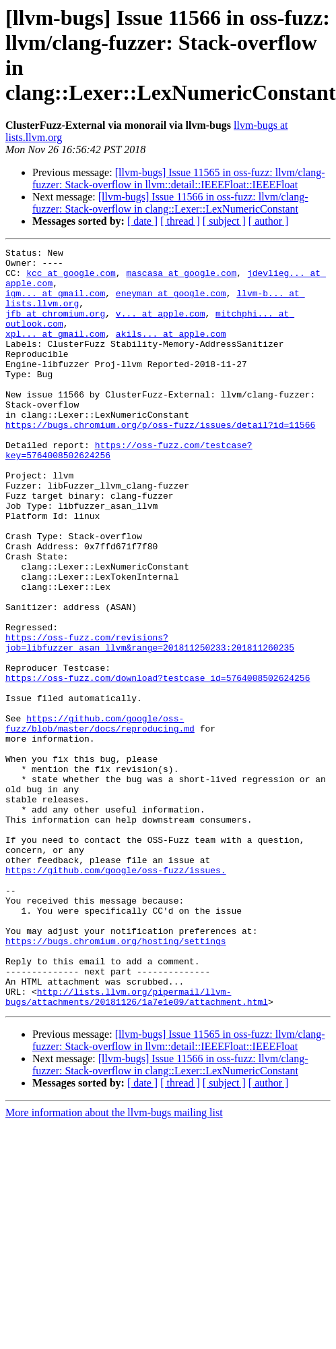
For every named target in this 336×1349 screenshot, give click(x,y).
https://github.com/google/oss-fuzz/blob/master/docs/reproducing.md (100, 819)
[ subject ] (224, 221)
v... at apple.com (160, 327)
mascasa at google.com (181, 279)
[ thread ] (180, 221)
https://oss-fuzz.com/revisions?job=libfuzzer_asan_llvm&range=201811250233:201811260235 (149, 722)
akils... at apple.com (171, 352)
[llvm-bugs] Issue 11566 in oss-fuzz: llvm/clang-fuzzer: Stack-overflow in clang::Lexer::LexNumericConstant (170, 203)
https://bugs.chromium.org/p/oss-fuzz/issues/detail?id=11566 (160, 461)
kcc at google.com (71, 279)
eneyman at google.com (171, 303)
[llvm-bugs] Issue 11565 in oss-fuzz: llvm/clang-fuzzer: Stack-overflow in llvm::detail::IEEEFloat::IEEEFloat (178, 178)
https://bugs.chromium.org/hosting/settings (115, 1080)
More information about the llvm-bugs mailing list (114, 1264)
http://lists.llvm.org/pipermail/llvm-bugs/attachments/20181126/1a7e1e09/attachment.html (136, 1147)
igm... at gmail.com (55, 303)
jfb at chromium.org (55, 327)
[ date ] (142, 221)
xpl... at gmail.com (55, 352)
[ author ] (268, 221)
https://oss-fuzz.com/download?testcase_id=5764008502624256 (157, 765)
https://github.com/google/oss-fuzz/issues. (115, 995)
